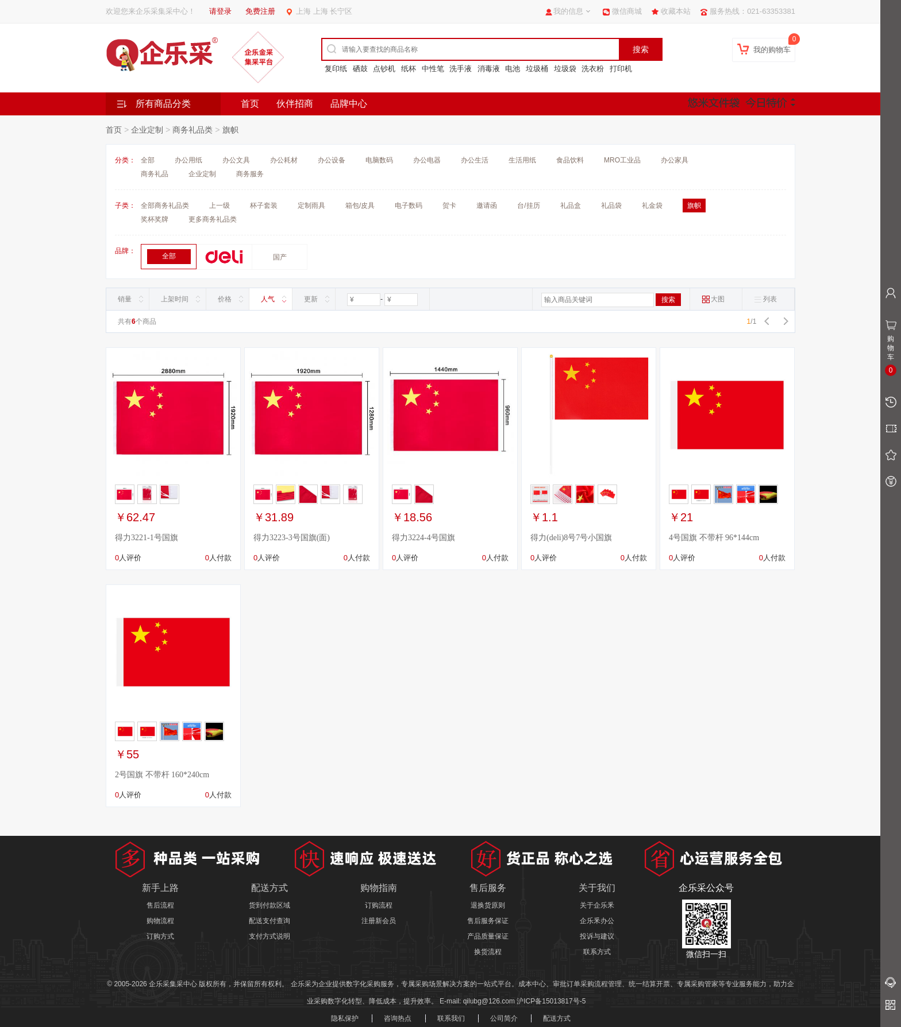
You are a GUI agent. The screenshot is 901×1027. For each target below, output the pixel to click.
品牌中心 (348, 103)
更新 (311, 299)
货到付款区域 (269, 905)
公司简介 (504, 1018)
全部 (148, 160)
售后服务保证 (488, 921)
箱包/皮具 (360, 205)
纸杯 (408, 68)
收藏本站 (676, 11)
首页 (250, 103)
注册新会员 (378, 921)
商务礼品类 (192, 129)
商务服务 (250, 174)
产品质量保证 (488, 936)
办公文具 (236, 160)
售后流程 (160, 905)
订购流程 (378, 905)
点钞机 (384, 68)
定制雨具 (311, 205)
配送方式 (557, 1018)
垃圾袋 (565, 68)
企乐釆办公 (597, 921)
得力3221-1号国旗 (146, 537)
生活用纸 (522, 160)
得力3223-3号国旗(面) (291, 537)
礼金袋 (652, 205)
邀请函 (486, 205)
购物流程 (160, 921)
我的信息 (568, 11)
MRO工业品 (622, 160)
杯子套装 (264, 205)
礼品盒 (570, 205)
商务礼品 (154, 174)
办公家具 (674, 160)
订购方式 (160, 936)
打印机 (621, 68)
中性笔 (433, 68)
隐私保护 (345, 1018)
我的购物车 (772, 49)
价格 (225, 299)
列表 (765, 299)
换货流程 (488, 952)
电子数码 (408, 205)
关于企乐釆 (597, 905)
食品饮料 (570, 160)
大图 (713, 299)
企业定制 (147, 129)
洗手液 (460, 68)
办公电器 (427, 160)
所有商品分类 (163, 103)
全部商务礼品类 (165, 205)
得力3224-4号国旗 (423, 537)
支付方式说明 (269, 936)
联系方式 (597, 952)
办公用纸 (188, 160)
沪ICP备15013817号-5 (551, 1001)
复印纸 (336, 68)
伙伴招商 (294, 103)
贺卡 (449, 205)
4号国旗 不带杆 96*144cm (714, 537)
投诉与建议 (597, 936)
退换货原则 (488, 905)
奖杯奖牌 (154, 219)
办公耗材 (284, 160)
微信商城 (627, 11)
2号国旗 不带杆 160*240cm (162, 774)
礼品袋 (611, 205)
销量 (125, 299)
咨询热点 (397, 1018)
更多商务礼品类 (212, 219)
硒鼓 (360, 68)
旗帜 (230, 129)
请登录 (220, 11)
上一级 (219, 205)
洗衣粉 (593, 68)
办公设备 (331, 160)
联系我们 (451, 1018)
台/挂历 (528, 205)
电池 (512, 68)
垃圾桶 (537, 68)
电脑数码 (379, 160)
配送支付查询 (269, 921)
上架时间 (174, 299)
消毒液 (489, 68)
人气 (268, 299)
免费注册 (260, 11)
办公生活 (474, 160)
